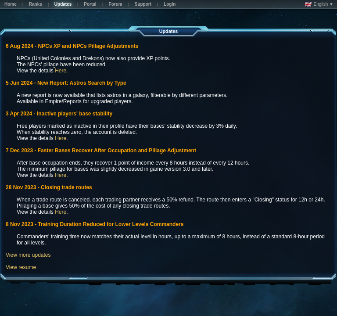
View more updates (28, 255)
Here (60, 71)
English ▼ (318, 4)
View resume (21, 267)
